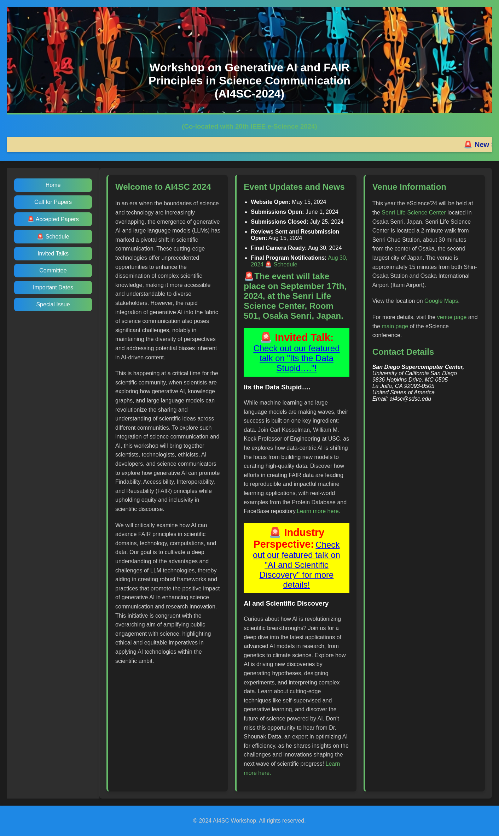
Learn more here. (318, 511)
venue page (452, 317)
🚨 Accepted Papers (53, 219)
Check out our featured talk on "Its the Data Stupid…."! (296, 358)
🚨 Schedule (53, 237)
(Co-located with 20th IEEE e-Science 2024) (249, 126)
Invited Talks (53, 254)
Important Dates (53, 287)
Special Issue (53, 304)
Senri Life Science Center (414, 213)
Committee (52, 270)
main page (395, 326)
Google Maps (441, 301)
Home (53, 185)
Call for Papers (53, 202)
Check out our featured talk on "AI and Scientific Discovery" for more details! (296, 564)
